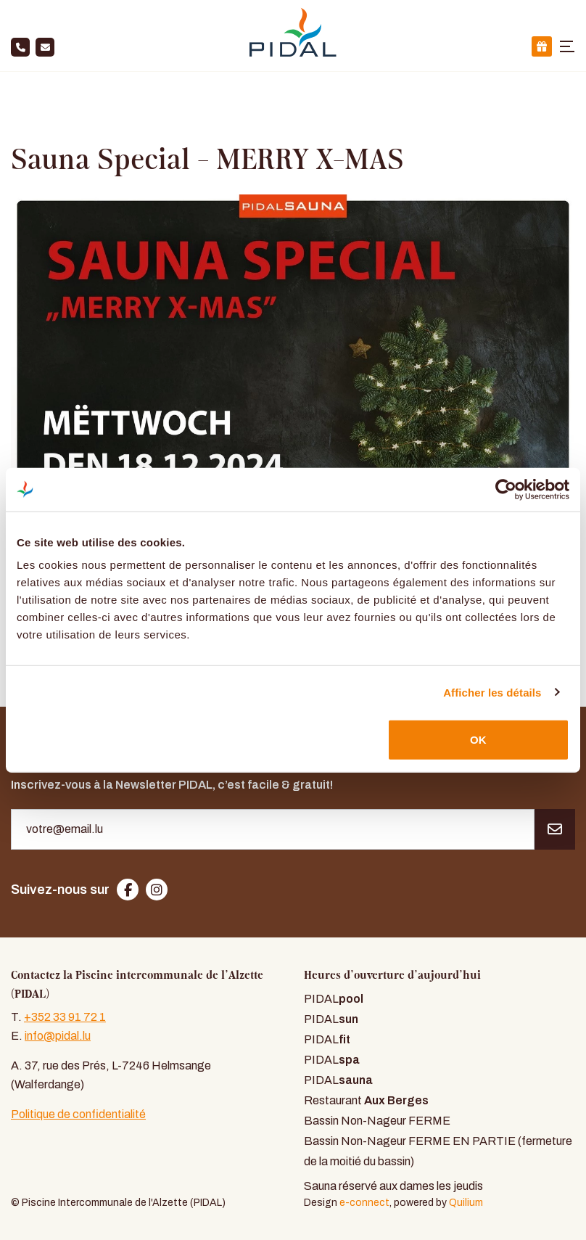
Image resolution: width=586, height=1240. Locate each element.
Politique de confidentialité (78, 1114)
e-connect (364, 1202)
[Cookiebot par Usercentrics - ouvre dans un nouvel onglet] (505, 489)
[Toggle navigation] (567, 46)
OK (478, 740)
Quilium (466, 1202)
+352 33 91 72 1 (65, 1017)
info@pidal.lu (58, 1036)
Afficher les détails (492, 692)
